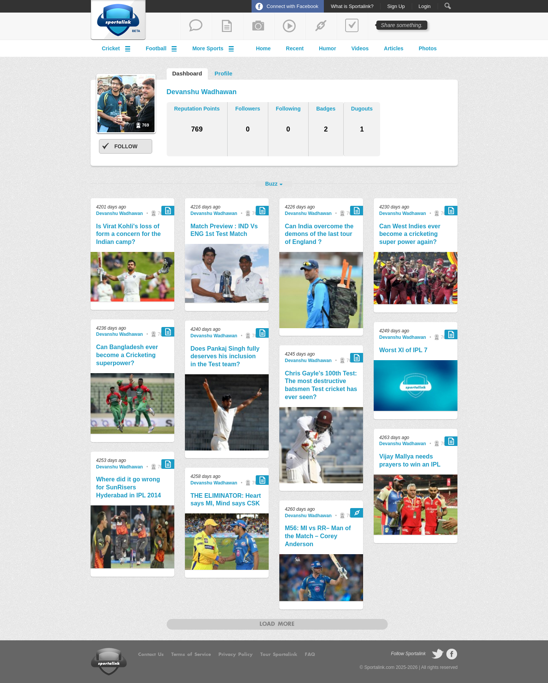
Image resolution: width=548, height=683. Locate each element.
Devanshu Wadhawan (119, 213)
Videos (360, 48)
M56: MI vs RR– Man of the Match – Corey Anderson (318, 536)
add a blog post (227, 26)
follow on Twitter (438, 654)
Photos (427, 48)
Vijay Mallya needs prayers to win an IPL (410, 460)
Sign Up (396, 6)
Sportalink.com (379, 667)
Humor (327, 48)
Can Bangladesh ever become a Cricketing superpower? (127, 355)
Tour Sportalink (278, 654)
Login (425, 6)
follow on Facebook (452, 654)
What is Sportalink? (352, 6)
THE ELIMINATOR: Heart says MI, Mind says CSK (226, 499)
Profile (224, 73)
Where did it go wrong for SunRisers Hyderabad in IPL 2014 (128, 487)
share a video (289, 26)
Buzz (271, 184)
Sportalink (118, 20)
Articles (393, 48)
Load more (277, 624)
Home (263, 48)
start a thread (196, 26)
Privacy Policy (235, 654)
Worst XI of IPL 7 (403, 350)
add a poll (352, 26)
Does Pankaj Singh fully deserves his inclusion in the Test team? (225, 356)
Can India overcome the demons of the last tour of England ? (319, 234)
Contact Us (151, 654)
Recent (295, 48)
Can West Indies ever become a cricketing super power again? (410, 234)
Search (447, 6)
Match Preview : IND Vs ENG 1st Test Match (224, 230)
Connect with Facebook (293, 6)
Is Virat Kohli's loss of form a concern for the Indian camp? (128, 234)
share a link (320, 26)
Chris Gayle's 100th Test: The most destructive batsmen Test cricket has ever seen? (321, 385)
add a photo (258, 26)
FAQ (310, 654)
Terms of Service (191, 654)
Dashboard (187, 73)
